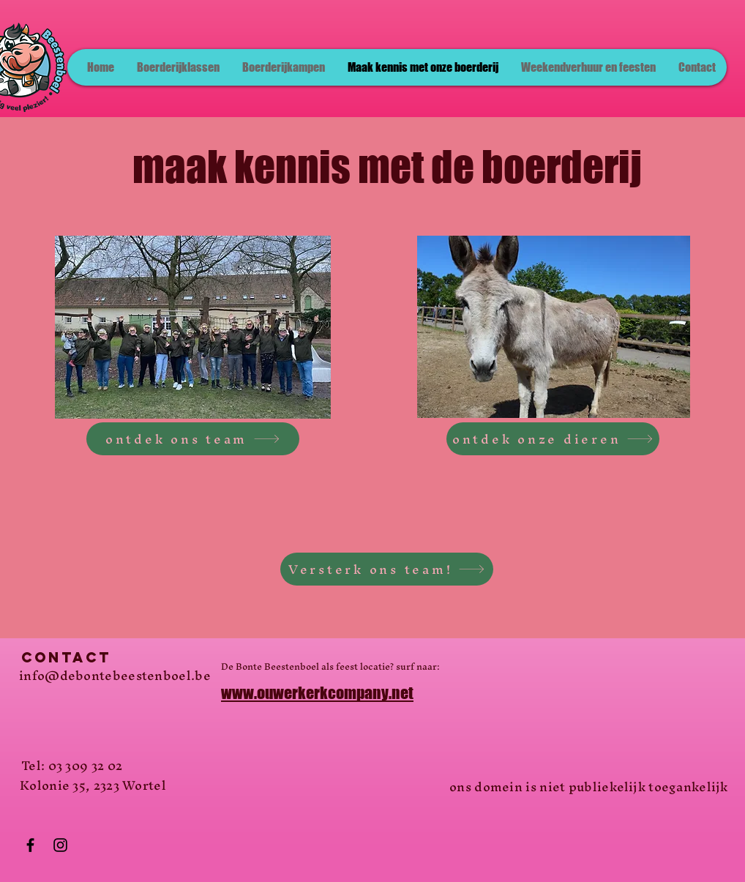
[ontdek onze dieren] (552, 438)
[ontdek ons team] (192, 438)
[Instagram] (60, 845)
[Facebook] (30, 845)
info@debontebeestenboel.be (115, 675)
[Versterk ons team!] (386, 569)
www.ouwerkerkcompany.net (317, 693)
